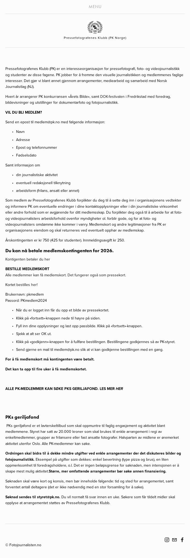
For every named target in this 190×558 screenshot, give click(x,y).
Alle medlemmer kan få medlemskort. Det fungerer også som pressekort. (66, 275)
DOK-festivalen (112, 96)
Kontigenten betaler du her (27, 259)
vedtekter (173, 200)
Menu (95, 6)
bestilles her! (27, 284)
